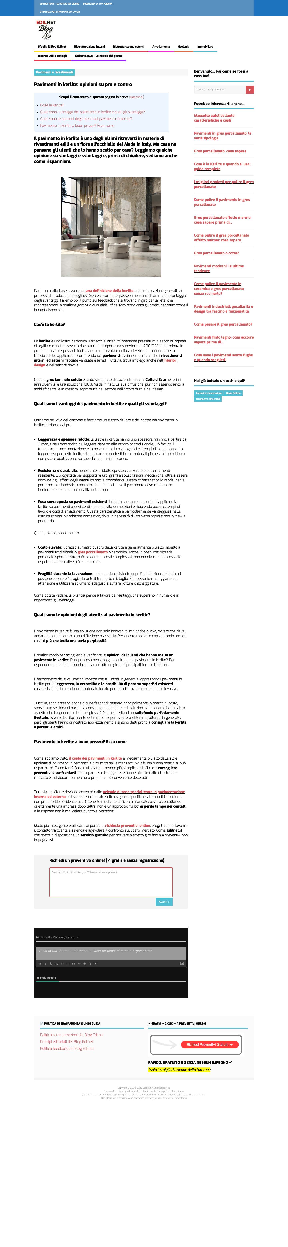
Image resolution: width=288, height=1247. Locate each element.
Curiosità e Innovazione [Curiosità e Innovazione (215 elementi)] (209, 393)
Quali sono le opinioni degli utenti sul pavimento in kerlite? (86, 119)
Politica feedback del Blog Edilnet (67, 1048)
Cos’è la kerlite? (52, 105)
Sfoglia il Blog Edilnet (52, 47)
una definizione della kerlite (109, 290)
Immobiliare (205, 47)
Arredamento (161, 47)
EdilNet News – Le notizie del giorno (59, 4)
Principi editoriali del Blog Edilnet (66, 1041)
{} (90, 963)
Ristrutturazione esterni (128, 47)
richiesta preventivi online (127, 825)
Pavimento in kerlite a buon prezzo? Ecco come (77, 125)
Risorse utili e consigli (52, 56)
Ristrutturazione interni (89, 47)
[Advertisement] (144, 1173)
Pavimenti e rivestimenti (54, 72)
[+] (95, 963)
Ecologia (183, 47)
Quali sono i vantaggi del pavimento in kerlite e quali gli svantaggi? (92, 112)
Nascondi (136, 97)
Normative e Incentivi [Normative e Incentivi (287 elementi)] (208, 399)
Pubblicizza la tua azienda (97, 4)
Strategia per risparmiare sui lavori (60, 12)
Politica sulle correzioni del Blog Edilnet (72, 1035)
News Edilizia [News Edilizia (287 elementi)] (233, 393)
